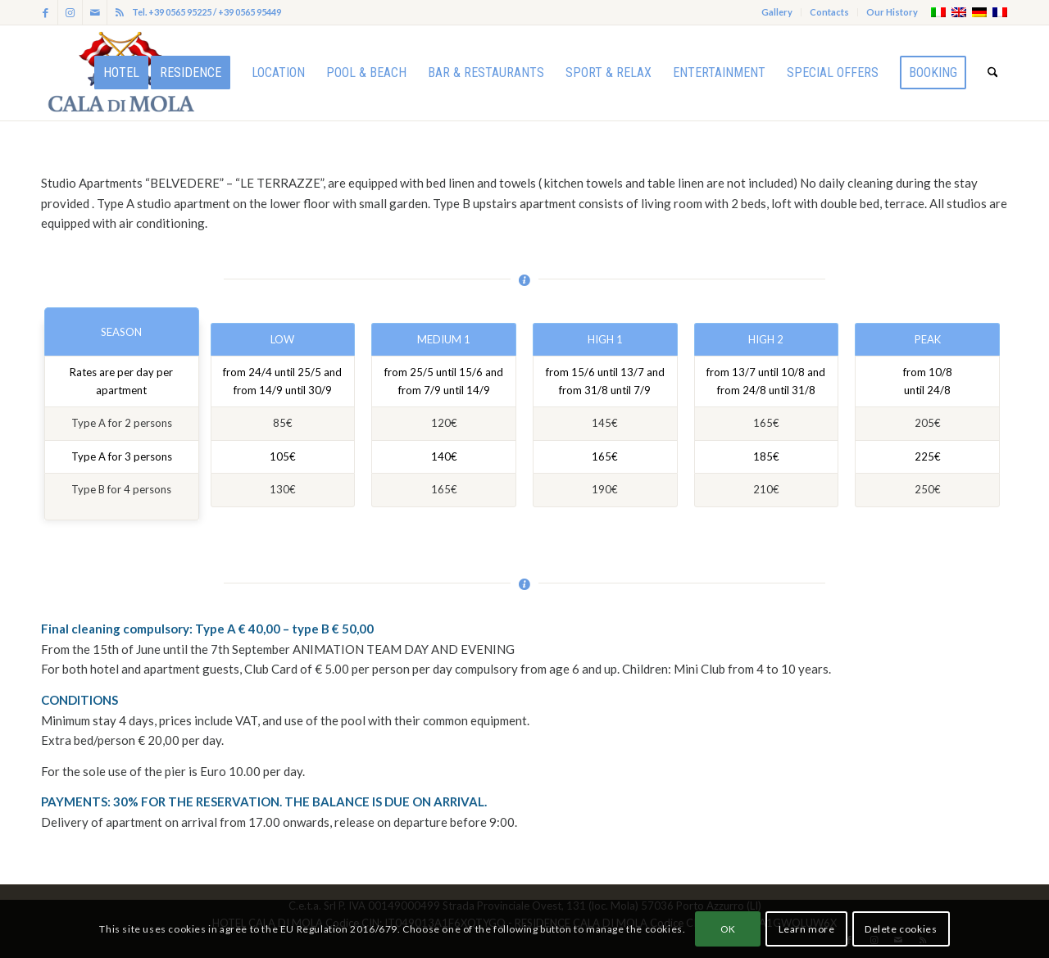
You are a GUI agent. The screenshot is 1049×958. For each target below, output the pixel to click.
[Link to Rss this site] (119, 12)
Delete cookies (901, 929)
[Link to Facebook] (45, 12)
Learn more (807, 929)
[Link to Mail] (95, 12)
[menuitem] (777, 12)
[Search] (993, 72)
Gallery (776, 12)
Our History (892, 12)
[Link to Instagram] (70, 12)
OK (728, 929)
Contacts (829, 12)
